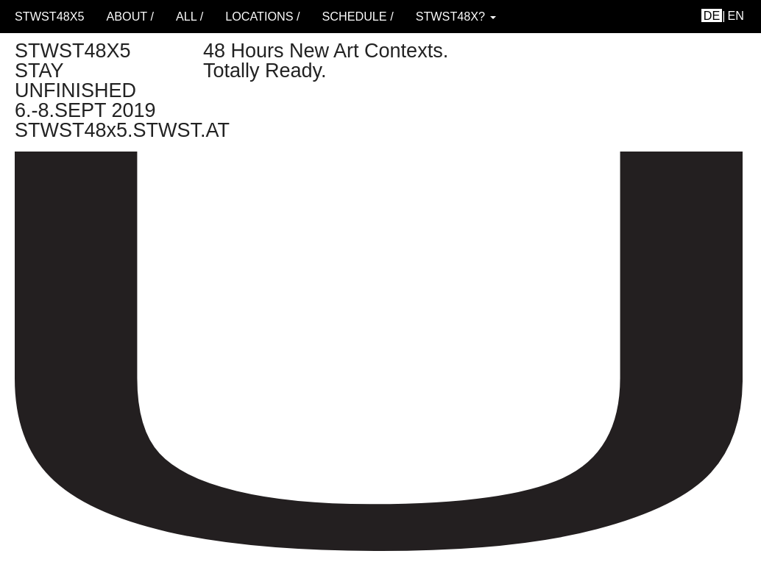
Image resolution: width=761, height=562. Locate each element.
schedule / (357, 16)
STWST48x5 (49, 16)
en (736, 15)
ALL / (189, 16)
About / (129, 16)
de (712, 15)
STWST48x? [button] (456, 16)
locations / (262, 16)
